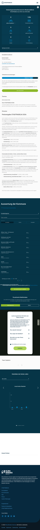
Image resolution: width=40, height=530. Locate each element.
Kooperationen (5, 503)
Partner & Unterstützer (7, 506)
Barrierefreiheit (22, 527)
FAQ (2, 494)
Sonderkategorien (5, 213)
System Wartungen (6, 499)
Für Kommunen (5, 492)
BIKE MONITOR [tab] (10, 305)
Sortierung (3, 220)
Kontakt (3, 527)
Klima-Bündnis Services (10, 524)
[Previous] (18, 365)
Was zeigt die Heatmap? (15, 330)
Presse (3, 496)
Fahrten (20, 222)
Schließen (20, 348)
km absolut (7, 222)
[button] (38, 7)
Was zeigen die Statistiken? (16, 333)
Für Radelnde (5, 490)
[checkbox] (20, 344)
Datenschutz (15, 527)
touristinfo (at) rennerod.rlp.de (8, 63)
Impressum (8, 527)
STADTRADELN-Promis (7, 508)
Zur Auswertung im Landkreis (20, 289)
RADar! (29, 305)
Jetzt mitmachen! (20, 90)
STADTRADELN (5, 488)
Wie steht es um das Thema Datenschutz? (16, 338)
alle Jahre (4, 378)
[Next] (21, 365)
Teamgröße (33, 222)
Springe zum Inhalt (6, 47)
